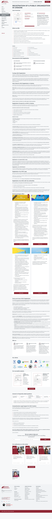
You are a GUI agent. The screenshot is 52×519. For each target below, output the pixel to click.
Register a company (27, 489)
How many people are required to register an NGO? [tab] (15, 397)
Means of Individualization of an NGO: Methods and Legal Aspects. (31, 178)
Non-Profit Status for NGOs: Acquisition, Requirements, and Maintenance (17, 457)
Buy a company (27, 490)
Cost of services (15, 47)
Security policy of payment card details (29, 499)
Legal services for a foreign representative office (42, 501)
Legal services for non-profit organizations (41, 491)
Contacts (3, 27)
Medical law (37, 487)
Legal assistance (38, 494)
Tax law (37, 500)
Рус (3, 3)
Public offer (26, 496)
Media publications (27, 494)
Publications (15, 488)
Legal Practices (4, 18)
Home (2, 6)
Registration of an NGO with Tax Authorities (18, 56)
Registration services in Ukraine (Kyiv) (5, 15)
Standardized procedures (17, 3)
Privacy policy (26, 497)
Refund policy (26, 498)
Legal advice (3, 11)
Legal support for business (4, 23)
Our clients (29, 51)
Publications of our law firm (5, 25)
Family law (37, 488)
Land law (37, 493)
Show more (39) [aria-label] (31, 388)
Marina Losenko (15, 477)
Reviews (3, 9)
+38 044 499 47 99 (38, 1)
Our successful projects (31, 52)
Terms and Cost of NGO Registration (32, 48)
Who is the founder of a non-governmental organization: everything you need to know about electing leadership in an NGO (43, 458)
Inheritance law (38, 499)
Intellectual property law (39, 496)
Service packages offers (31, 47)
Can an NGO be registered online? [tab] (46, 396)
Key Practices (26, 487)
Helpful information (27, 488)
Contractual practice (38, 492)
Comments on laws (27, 493)
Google (44, 14)
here (48, 129)
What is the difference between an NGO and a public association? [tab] (38, 396)
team (16, 469)
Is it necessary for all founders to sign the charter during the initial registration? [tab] (30, 396)
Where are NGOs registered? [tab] (23, 396)
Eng (5, 3)
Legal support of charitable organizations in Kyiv (42, 495)
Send (45, 439)
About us (3, 8)
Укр (2, 3)
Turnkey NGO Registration (16, 51)
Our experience (27, 492)
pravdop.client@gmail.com (7, 497)
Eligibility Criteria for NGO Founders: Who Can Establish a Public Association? (30, 457)
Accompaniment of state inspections (40, 497)
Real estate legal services (39, 489)
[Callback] (47, 2)
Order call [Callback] (3, 33)
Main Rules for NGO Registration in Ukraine (18, 52)
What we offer (15, 48)
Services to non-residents (28, 491)
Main (13, 3)
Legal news (26, 495)
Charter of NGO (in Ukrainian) (40, 63)
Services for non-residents (4, 20)
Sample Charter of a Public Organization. (43, 142)
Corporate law (37, 498)
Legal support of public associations (40, 490)
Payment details (16, 500)
